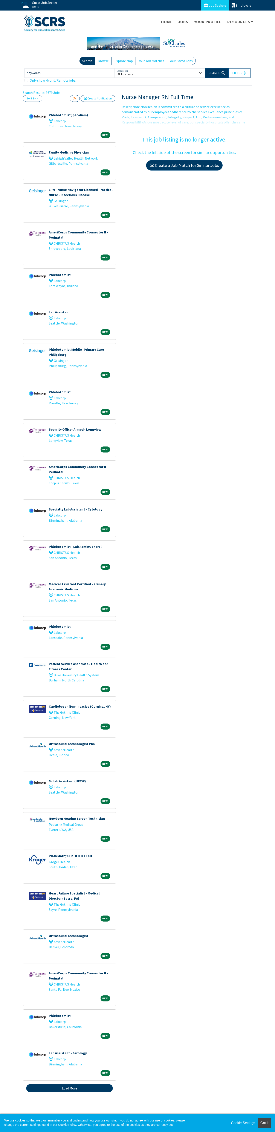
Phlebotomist (60, 275)
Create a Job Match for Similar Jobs (184, 165)
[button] (240, 73)
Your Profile (208, 21)
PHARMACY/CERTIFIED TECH (70, 856)
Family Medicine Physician (69, 152)
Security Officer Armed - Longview (75, 429)
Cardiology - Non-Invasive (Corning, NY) (80, 706)
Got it (264, 1123)
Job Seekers (215, 5)
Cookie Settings (243, 1123)
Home (166, 21)
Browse (103, 61)
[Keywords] (69, 73)
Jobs (183, 21)
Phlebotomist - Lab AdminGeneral (75, 546)
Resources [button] (238, 21)
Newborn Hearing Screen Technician (77, 818)
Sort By (31, 98)
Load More (69, 1088)
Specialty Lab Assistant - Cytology (75, 509)
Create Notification (98, 98)
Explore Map (124, 61)
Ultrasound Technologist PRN (72, 744)
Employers (241, 5)
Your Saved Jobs (181, 61)
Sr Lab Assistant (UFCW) (67, 781)
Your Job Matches (151, 61)
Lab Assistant (59, 312)
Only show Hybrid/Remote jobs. (53, 80)
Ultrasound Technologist (68, 936)
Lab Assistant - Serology (68, 1053)
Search (87, 61)
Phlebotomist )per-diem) (68, 115)
